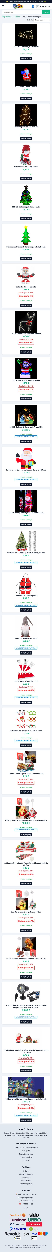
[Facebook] (24, 1208)
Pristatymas (26, 1177)
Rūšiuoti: (30, 20)
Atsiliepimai (26, 1151)
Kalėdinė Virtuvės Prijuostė (26, 595)
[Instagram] (27, 1208)
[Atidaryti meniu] (3, 6)
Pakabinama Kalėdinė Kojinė (26, 167)
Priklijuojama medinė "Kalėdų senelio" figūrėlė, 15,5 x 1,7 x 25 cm (26, 1051)
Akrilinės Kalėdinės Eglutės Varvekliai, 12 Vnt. (26, 553)
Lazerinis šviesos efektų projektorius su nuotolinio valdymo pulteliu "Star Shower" (26, 1006)
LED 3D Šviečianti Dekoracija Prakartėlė (26, 427)
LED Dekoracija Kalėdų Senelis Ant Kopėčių (26, 513)
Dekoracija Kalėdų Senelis (26, 87)
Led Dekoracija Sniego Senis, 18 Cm (26, 912)
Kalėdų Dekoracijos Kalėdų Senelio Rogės (26, 773)
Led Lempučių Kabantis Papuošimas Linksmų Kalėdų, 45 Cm (26, 864)
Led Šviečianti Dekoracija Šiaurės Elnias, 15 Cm (26, 959)
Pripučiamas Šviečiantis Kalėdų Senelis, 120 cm (26, 470)
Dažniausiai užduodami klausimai (26, 1147)
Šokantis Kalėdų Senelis (26, 287)
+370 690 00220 (27, 1201)
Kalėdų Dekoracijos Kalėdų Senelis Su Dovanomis (26, 820)
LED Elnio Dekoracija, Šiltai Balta (26, 47)
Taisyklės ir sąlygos (26, 1154)
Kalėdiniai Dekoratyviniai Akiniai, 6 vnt (26, 731)
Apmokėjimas (26, 1180)
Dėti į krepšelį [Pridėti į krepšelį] (26, 58)
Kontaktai (26, 1160)
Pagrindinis (6, 17)
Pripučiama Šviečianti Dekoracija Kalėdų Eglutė (26, 247)
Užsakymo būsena (26, 1174)
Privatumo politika (26, 1157)
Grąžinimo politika (26, 1184)
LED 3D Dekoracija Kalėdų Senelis (26, 380)
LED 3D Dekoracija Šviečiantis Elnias (26, 334)
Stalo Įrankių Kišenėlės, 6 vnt (26, 681)
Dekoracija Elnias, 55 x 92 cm (26, 127)
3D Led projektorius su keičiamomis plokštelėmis (26, 1099)
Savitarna (26, 1171)
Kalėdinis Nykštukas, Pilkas (26, 638)
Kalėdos (16, 17)
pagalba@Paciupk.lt (27, 1197)
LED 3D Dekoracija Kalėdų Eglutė (26, 207)
